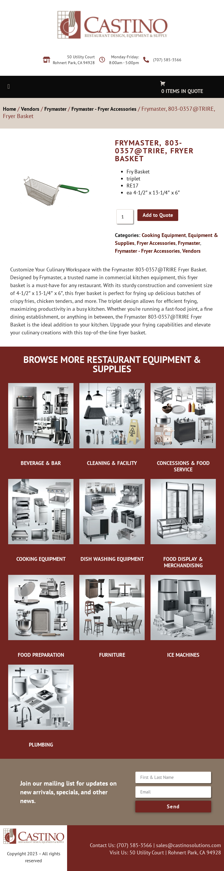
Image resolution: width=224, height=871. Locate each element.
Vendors (30, 109)
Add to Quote (158, 215)
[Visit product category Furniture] (112, 616)
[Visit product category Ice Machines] (183, 616)
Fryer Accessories (156, 243)
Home (9, 109)
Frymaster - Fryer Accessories (103, 109)
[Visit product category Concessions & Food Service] (183, 427)
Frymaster (55, 109)
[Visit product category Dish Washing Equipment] (112, 520)
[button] (8, 86)
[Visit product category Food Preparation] (41, 616)
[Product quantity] (124, 216)
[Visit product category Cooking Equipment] (41, 520)
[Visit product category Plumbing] (41, 706)
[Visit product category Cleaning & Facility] (112, 424)
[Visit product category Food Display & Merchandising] (183, 523)
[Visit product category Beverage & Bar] (41, 424)
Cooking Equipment (164, 235)
